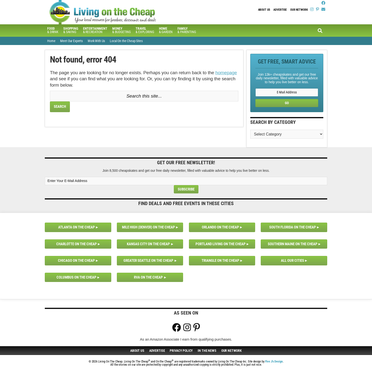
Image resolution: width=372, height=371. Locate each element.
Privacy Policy (181, 351)
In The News (207, 351)
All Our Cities (292, 260)
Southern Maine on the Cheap (292, 244)
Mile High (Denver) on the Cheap (148, 227)
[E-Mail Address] (286, 92)
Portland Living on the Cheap (220, 244)
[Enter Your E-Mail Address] (186, 181)
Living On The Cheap (126, 12)
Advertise (280, 9)
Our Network (299, 9)
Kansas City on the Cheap (148, 244)
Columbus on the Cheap (76, 277)
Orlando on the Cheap (220, 227)
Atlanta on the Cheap (76, 227)
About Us (264, 9)
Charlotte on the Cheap (76, 244)
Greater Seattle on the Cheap (148, 260)
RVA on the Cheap (148, 277)
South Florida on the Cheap (292, 227)
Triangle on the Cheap (220, 260)
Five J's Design (274, 361)
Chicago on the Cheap (76, 260)
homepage (226, 72)
